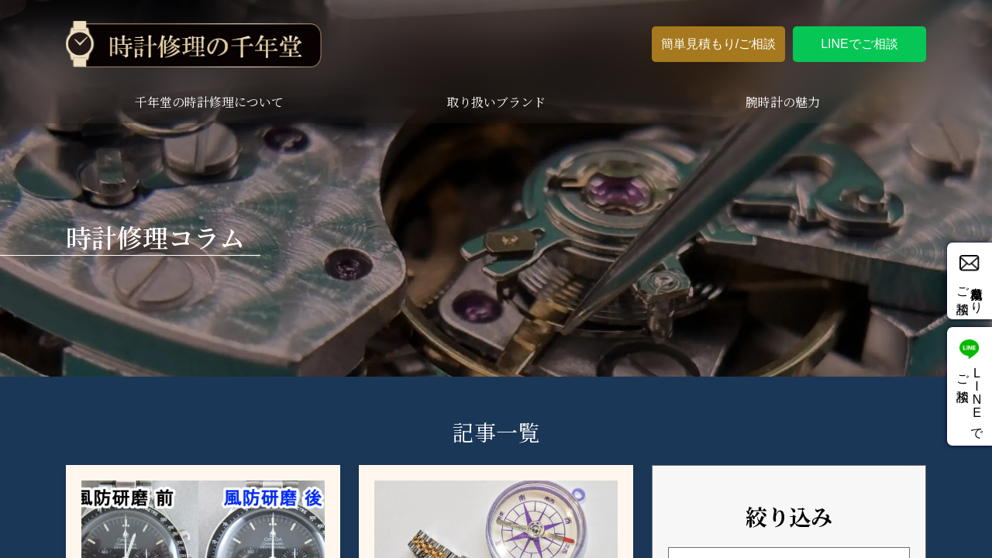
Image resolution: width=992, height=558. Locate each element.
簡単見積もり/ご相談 (718, 43)
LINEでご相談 (859, 43)
